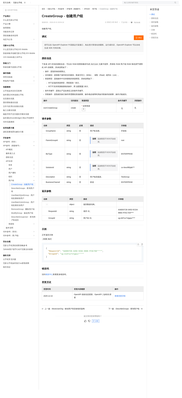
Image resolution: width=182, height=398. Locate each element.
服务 (76, 4)
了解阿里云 (85, 4)
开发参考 (61, 17)
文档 (147, 4)
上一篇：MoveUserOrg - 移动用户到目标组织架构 (63, 317)
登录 (174, 4)
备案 (152, 4)
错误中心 (49, 283)
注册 (165, 4)
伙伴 (70, 4)
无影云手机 (17, 11)
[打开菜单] (4, 4)
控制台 (159, 4)
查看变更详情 (120, 305)
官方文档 (6, 11)
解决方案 (41, 4)
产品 (33, 4)
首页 (43, 17)
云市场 (63, 4)
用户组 (94, 17)
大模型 (26, 4)
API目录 (87, 17)
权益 (49, 4)
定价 (56, 4)
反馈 (95, 330)
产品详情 (124, 31)
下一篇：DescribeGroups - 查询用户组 (125, 317)
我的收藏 (137, 31)
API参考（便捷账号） (74, 17)
